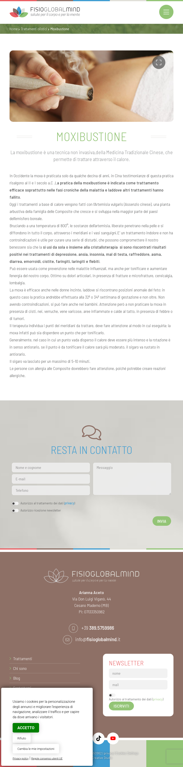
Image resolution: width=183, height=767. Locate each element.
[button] (158, 62)
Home (14, 29)
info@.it (97, 639)
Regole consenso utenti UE (46, 758)
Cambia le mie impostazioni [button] (35, 749)
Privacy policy (21, 758)
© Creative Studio (100, 758)
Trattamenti (22, 658)
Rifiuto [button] (21, 738)
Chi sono (20, 668)
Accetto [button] (25, 728)
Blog (16, 678)
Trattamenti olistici (34, 29)
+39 (97, 627)
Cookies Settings (127, 753)
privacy (69, 503)
